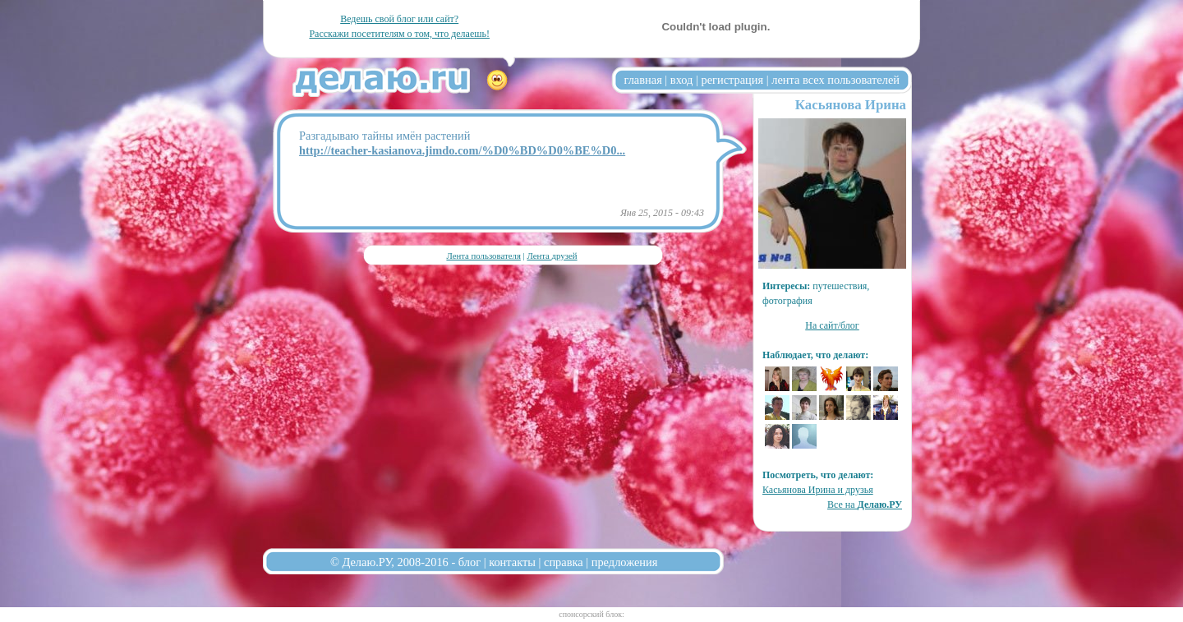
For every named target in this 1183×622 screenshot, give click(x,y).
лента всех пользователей (835, 79)
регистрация (732, 79)
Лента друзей (552, 255)
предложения (625, 562)
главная (643, 79)
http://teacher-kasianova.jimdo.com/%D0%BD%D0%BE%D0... (462, 150)
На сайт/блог (832, 325)
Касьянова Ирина (850, 105)
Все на (864, 504)
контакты (512, 562)
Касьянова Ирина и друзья (817, 489)
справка (563, 562)
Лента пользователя (483, 255)
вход (681, 79)
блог (469, 562)
